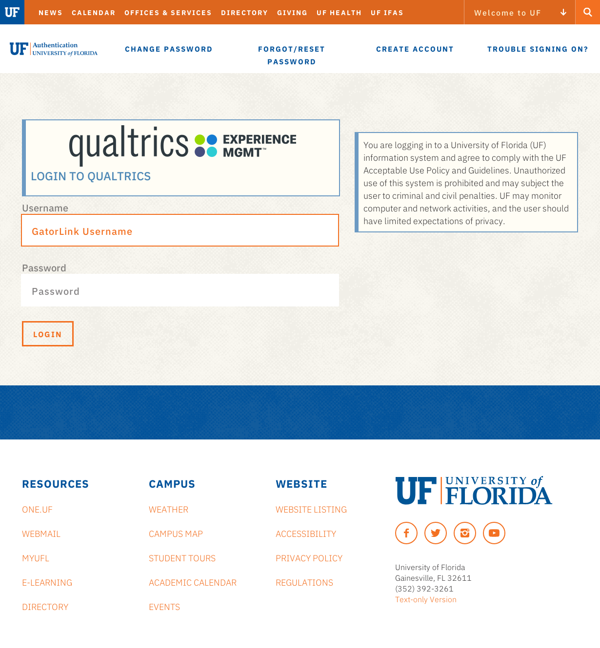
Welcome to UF (507, 12)
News (51, 12)
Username (45, 207)
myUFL (35, 557)
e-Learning (47, 582)
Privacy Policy (309, 557)
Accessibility (306, 533)
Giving (292, 12)
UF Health (339, 12)
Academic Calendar (193, 582)
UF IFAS (387, 12)
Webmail (41, 533)
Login (47, 333)
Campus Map (176, 533)
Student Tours (182, 557)
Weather (168, 509)
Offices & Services (168, 12)
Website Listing (311, 509)
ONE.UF (37, 509)
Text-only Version (426, 598)
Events (164, 606)
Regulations (304, 582)
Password (44, 267)
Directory (244, 12)
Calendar (94, 12)
